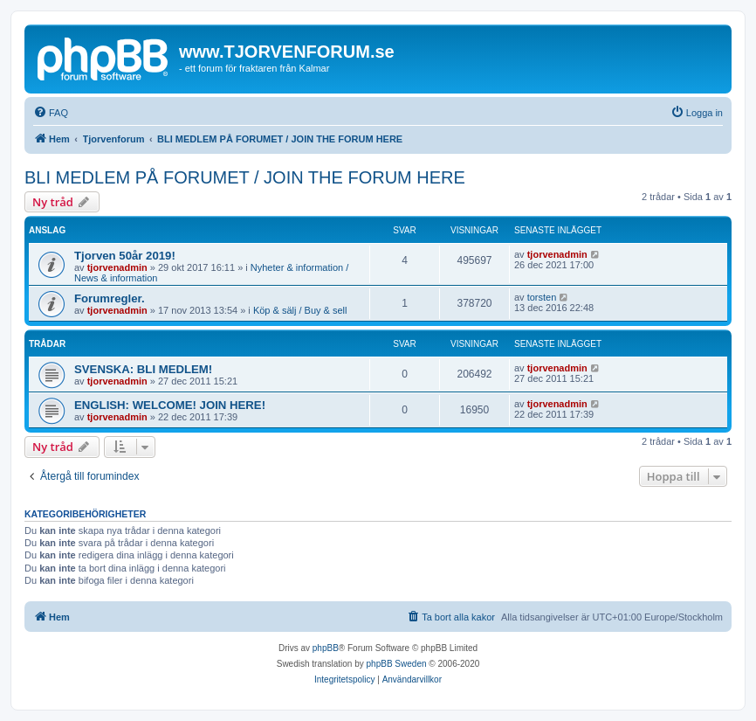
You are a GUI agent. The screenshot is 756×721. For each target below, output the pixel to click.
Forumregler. (109, 298)
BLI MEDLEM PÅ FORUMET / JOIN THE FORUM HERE (244, 177)
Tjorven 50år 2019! (124, 255)
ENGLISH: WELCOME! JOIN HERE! (169, 405)
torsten (542, 297)
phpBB (326, 648)
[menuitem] (50, 112)
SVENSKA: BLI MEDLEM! (143, 369)
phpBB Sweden (397, 664)
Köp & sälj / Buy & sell (300, 310)
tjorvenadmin (117, 267)
